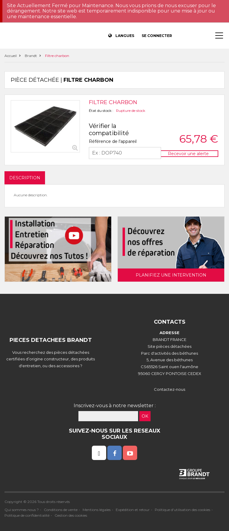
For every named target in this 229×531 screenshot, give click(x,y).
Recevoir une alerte (188, 153)
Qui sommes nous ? (21, 509)
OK (145, 416)
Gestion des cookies (71, 515)
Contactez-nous (169, 389)
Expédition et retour (133, 509)
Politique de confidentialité (26, 515)
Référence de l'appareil (113, 141)
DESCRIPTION (24, 177)
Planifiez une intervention (171, 275)
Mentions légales (97, 509)
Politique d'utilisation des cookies (182, 509)
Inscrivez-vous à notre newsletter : (115, 405)
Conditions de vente (61, 509)
